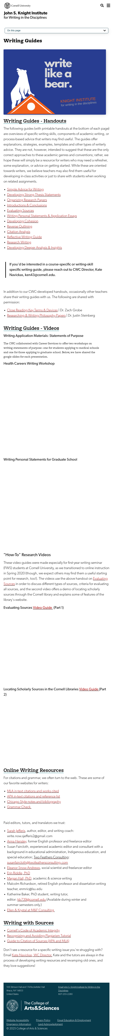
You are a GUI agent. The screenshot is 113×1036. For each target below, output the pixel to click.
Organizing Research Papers (27, 200)
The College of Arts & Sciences (41, 1005)
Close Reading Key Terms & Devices (32, 310)
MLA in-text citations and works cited (33, 791)
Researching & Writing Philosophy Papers (36, 315)
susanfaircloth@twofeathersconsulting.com (37, 862)
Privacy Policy (43, 1020)
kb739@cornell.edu (31, 900)
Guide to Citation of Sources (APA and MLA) (38, 941)
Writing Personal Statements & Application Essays (42, 216)
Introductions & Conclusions (27, 205)
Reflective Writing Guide (24, 237)
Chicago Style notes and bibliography (34, 802)
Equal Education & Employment (74, 1020)
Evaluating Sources (20, 211)
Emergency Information (18, 1024)
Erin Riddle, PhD (18, 873)
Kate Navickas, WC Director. (32, 955)
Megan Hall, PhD (19, 878)
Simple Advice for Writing (25, 189)
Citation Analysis (18, 232)
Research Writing (19, 242)
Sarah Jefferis (16, 831)
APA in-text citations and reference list (33, 796)
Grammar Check (19, 807)
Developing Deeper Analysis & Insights (34, 248)
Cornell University (17, 6)
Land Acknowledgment (50, 1024)
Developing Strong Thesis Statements (34, 195)
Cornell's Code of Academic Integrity (33, 930)
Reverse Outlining (19, 226)
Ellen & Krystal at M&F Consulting (31, 910)
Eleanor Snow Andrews (23, 868)
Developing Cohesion (22, 221)
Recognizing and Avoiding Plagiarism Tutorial (39, 936)
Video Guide (43, 608)
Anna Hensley (16, 841)
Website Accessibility (17, 1020)
